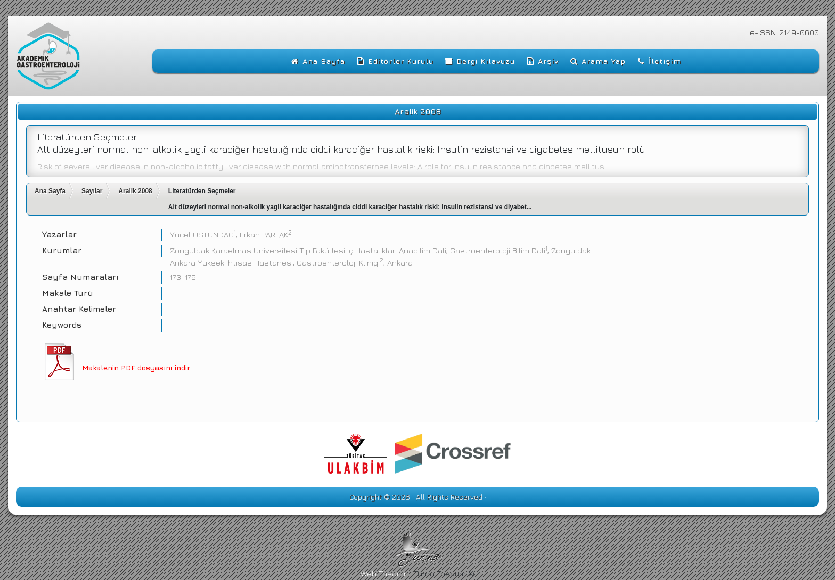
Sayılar (91, 191)
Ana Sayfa (50, 191)
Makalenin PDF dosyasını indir (136, 367)
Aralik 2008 (135, 191)
